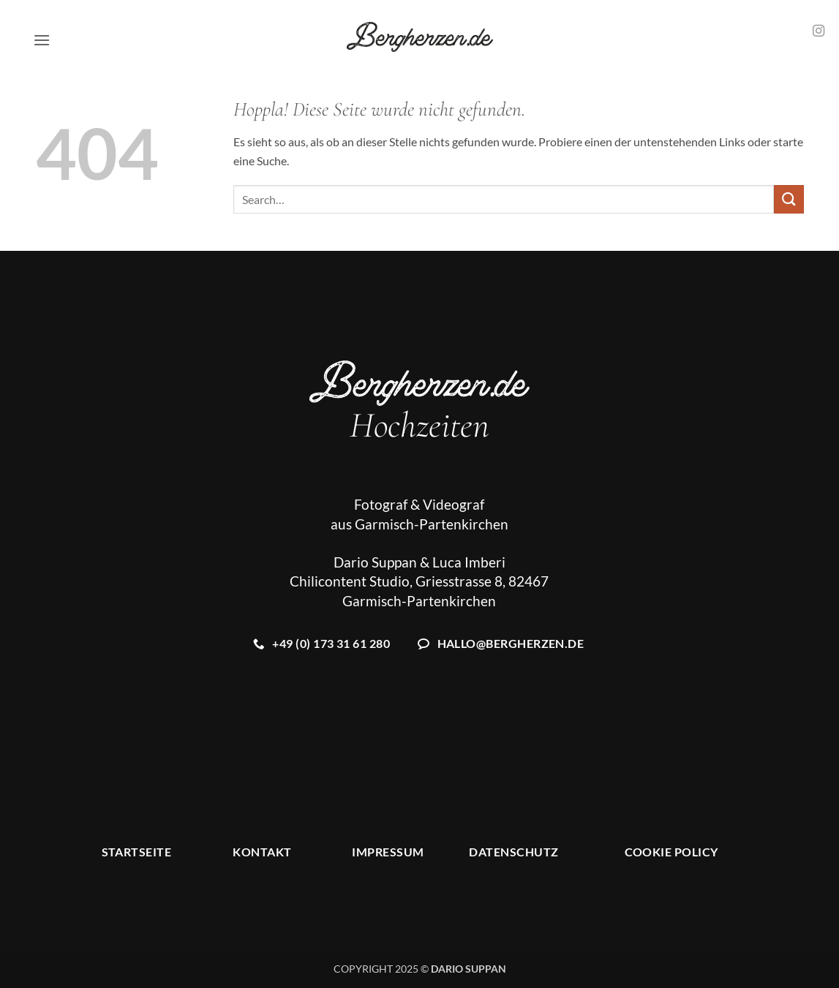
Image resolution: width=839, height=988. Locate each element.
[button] (41, 40)
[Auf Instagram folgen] (818, 31)
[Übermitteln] (788, 199)
